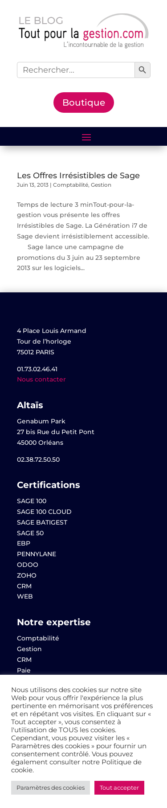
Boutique (83, 102)
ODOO (27, 565)
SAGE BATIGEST (42, 522)
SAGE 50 (30, 533)
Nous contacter (41, 379)
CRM (24, 586)
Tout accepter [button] (119, 787)
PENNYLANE (36, 554)
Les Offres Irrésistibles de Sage (78, 175)
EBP (23, 543)
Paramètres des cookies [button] (50, 787)
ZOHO (27, 575)
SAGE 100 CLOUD (44, 512)
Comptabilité (70, 184)
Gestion (101, 184)
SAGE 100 (31, 501)
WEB (25, 596)
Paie (24, 670)
